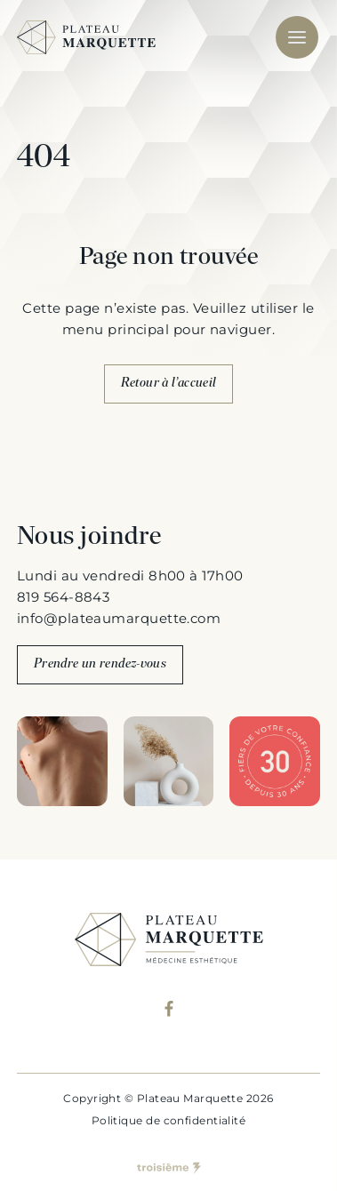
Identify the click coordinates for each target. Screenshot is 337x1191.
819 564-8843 (63, 596)
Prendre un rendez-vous (100, 664)
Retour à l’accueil (169, 383)
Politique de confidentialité (169, 1120)
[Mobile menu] (297, 37)
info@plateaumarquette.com (119, 618)
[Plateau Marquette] (86, 37)
